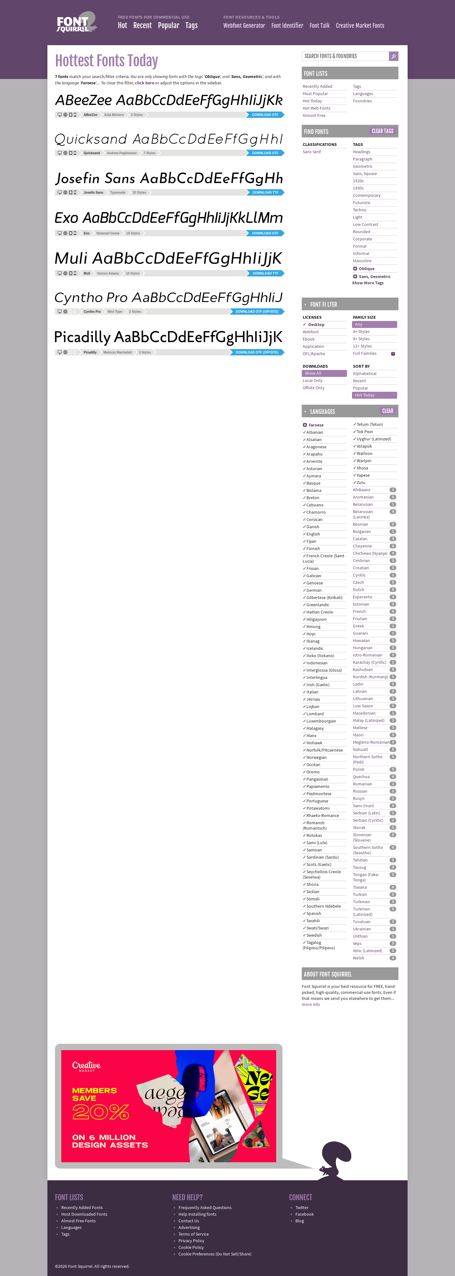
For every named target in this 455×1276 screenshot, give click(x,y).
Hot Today (312, 101)
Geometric (363, 166)
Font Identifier (287, 25)
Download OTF (265, 115)
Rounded (361, 232)
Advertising (189, 1228)
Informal (361, 254)
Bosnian (360, 524)
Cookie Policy (191, 1247)
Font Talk (320, 25)
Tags (191, 25)
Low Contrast (365, 224)
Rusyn (359, 798)
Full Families (365, 353)
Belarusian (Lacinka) (363, 514)
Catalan (360, 539)
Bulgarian (362, 532)
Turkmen (361, 902)
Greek (358, 626)
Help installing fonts (197, 1214)
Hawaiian (361, 641)
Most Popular (315, 94)
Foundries (362, 101)
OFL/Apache (314, 354)
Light (357, 217)
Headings (361, 152)
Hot (122, 25)
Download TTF (265, 192)
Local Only (313, 381)
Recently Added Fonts (82, 1208)
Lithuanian (363, 699)
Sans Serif (312, 152)
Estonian (361, 604)
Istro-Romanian (367, 655)
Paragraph (363, 159)
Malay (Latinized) (369, 720)
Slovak (359, 828)
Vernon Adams (108, 273)
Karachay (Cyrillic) (369, 662)
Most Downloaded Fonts (84, 1214)
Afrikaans (361, 490)
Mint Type (115, 311)
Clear (387, 411)
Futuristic (362, 203)
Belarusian (363, 504)
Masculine (362, 261)
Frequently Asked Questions (205, 1208)
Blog (299, 1221)
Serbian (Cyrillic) (368, 820)
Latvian (360, 691)
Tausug (359, 867)
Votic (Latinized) (367, 951)
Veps (357, 943)
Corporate (362, 239)
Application (313, 346)
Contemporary (367, 195)
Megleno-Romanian (371, 742)
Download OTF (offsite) (257, 311)
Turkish (360, 895)
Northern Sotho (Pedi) (368, 759)
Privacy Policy (191, 1241)
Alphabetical (365, 374)
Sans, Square (365, 174)
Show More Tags (368, 283)
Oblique (363, 269)
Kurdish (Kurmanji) (370, 677)
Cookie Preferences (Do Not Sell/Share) (215, 1254)
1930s (358, 188)
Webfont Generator (244, 25)
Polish (359, 769)
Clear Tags (382, 131)
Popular (168, 25)
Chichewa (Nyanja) (370, 553)
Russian (360, 791)
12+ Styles (362, 346)
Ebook (309, 339)
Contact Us (189, 1221)
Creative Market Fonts (360, 25)
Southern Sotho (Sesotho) (368, 850)
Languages (363, 94)
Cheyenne (362, 546)
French (359, 611)
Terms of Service (194, 1234)
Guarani (360, 633)
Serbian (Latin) (366, 813)
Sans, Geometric (372, 277)
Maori (358, 735)
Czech (358, 582)
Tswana (360, 887)
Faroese (313, 425)
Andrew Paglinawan (121, 153)
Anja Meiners (114, 115)
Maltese (360, 728)
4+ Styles (361, 332)
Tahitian (360, 860)
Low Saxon (363, 706)
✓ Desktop (314, 325)
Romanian (362, 784)
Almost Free (314, 115)
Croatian (361, 568)
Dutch (358, 590)
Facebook (304, 1214)
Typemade (118, 192)
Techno (360, 210)
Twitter (301, 1208)
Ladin (358, 684)
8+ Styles (361, 339)
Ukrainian (362, 929)
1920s (358, 181)
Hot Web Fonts (317, 108)
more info (311, 1004)
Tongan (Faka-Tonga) (366, 877)
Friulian (360, 619)
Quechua (361, 777)
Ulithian (360, 936)
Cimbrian (361, 561)
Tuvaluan (362, 922)
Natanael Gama (107, 233)
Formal (360, 246)
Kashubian (363, 670)
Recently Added (317, 86)
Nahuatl (360, 750)
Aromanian (363, 497)
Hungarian (363, 648)
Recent (142, 25)
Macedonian (364, 713)
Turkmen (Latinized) (363, 911)
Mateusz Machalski (118, 352)
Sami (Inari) (363, 806)
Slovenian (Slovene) (362, 837)
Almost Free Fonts (78, 1221)
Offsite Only (314, 388)
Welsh (358, 958)
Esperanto (362, 597)
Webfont (311, 332)
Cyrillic (359, 575)
